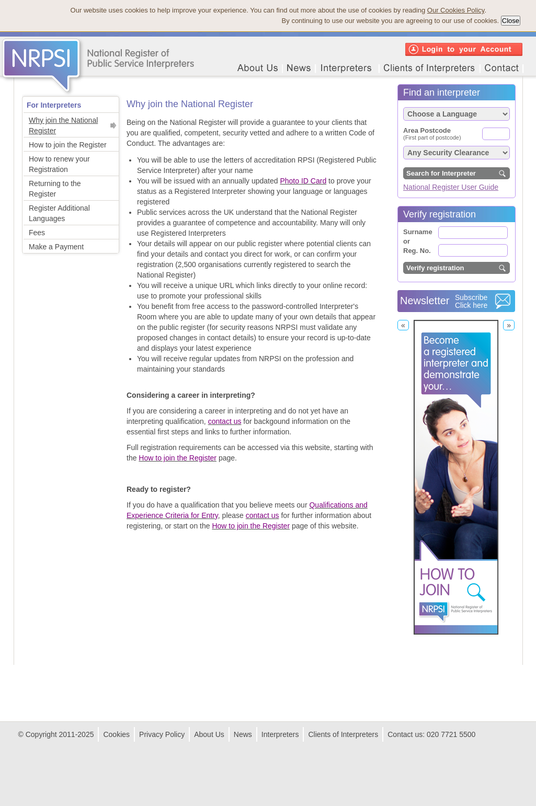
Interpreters (280, 734)
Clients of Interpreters (343, 734)
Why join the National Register (63, 125)
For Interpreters (54, 105)
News (243, 734)
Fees (37, 232)
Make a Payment (56, 247)
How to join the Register (68, 145)
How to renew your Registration (59, 164)
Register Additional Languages (59, 213)
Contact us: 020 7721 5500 (431, 734)
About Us (209, 734)
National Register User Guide (450, 187)
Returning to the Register (55, 188)
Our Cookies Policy (456, 10)
